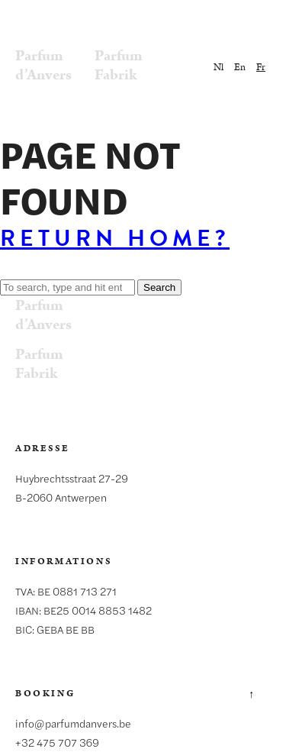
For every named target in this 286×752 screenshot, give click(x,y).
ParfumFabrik (119, 65)
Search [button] (159, 287)
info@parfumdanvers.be (73, 723)
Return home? (115, 238)
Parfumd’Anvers (43, 65)
